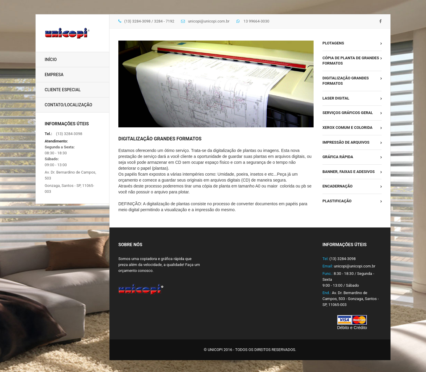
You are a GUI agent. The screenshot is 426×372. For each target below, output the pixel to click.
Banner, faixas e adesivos (348, 171)
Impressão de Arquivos (345, 142)
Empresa (54, 74)
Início (51, 59)
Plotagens (333, 43)
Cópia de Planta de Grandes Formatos (350, 61)
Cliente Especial (63, 89)
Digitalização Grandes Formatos (345, 81)
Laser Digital (335, 98)
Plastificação (336, 201)
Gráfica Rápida (337, 157)
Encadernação (337, 186)
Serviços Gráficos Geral (347, 112)
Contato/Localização (68, 104)
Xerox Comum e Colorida (347, 127)
